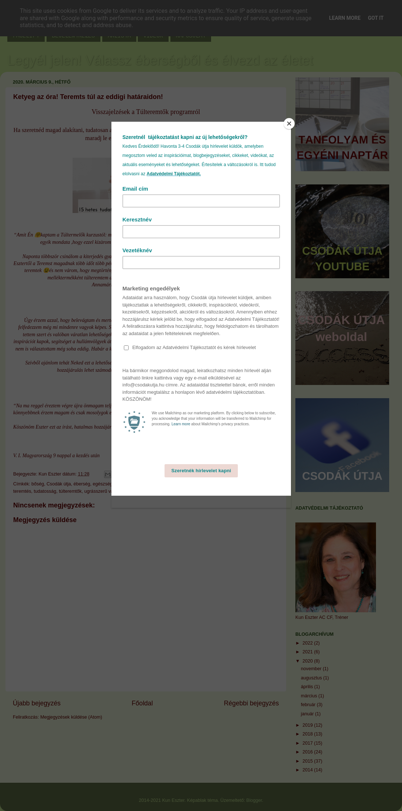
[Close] (289, 123)
